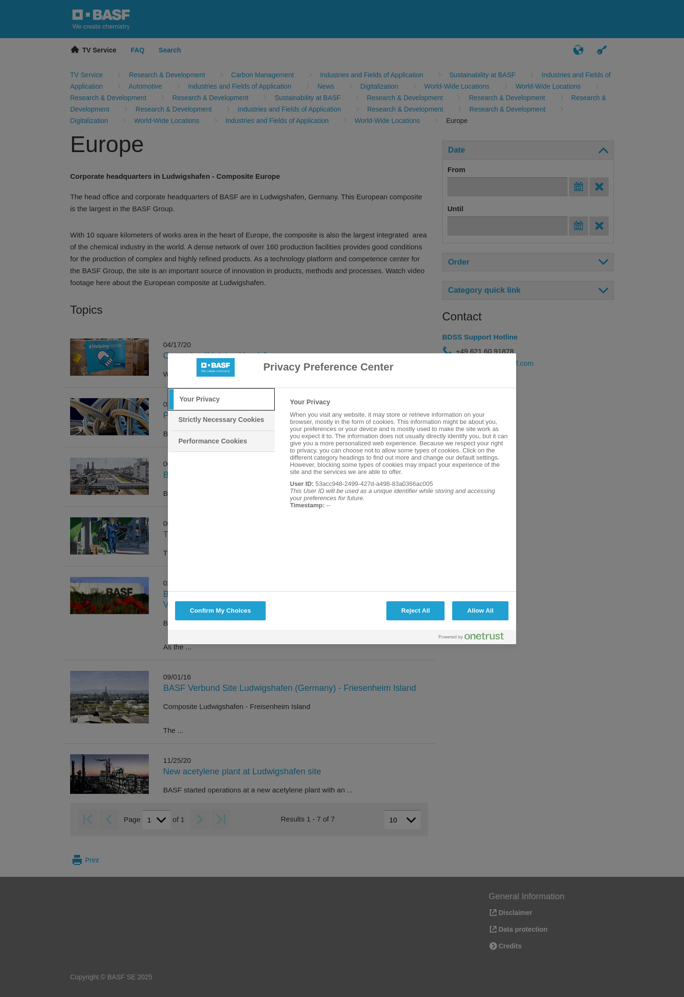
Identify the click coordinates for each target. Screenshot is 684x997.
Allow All (480, 610)
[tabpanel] (399, 459)
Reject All (415, 610)
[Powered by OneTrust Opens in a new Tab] (475, 638)
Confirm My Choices (220, 610)
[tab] (221, 399)
